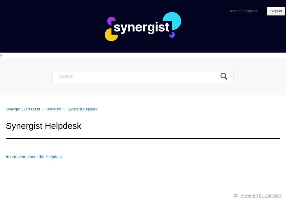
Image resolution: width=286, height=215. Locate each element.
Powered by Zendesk (261, 195)
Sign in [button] (276, 11)
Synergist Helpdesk (82, 109)
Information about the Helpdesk (34, 157)
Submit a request (243, 11)
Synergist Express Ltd (23, 109)
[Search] (143, 76)
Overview (53, 109)
